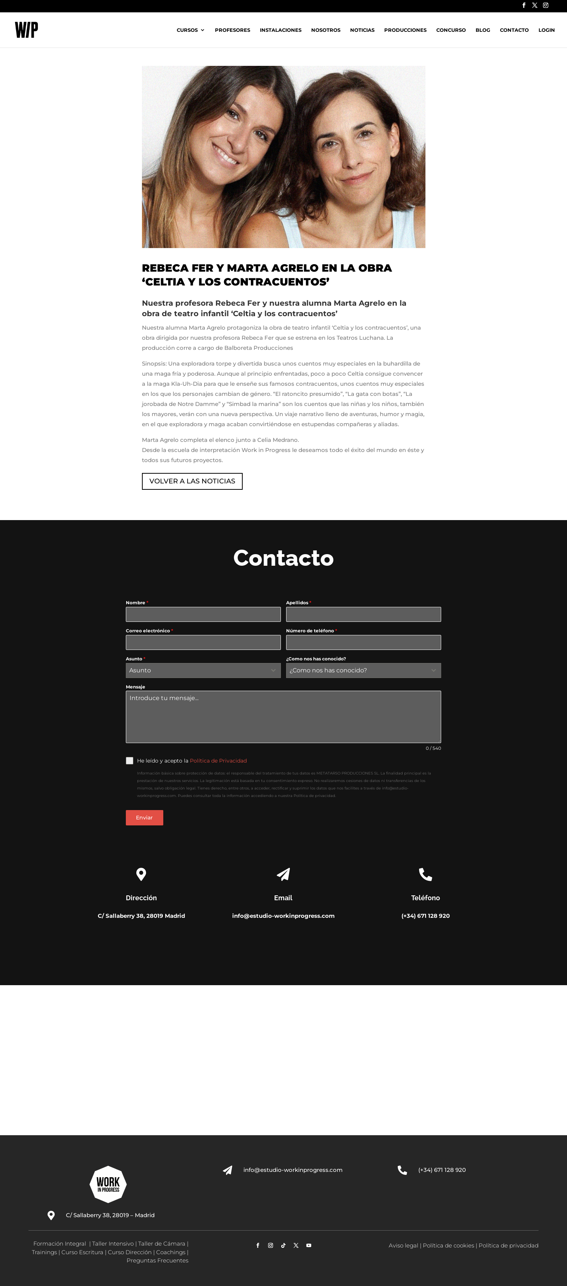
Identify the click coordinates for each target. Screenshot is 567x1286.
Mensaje (135, 687)
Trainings (44, 1252)
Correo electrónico (149, 630)
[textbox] (196, 670)
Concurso (451, 30)
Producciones (405, 30)
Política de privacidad (509, 1245)
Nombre (137, 602)
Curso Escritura (82, 1252)
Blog (483, 30)
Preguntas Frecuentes (157, 1260)
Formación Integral (60, 1243)
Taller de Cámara (161, 1243)
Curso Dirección (130, 1252)
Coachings (170, 1252)
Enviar (144, 817)
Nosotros (325, 30)
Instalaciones (280, 30)
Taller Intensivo (113, 1243)
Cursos (187, 30)
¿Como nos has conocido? (316, 659)
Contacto (514, 30)
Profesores (232, 30)
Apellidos (298, 602)
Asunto (135, 659)
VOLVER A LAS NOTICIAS (192, 481)
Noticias (362, 30)
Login (547, 30)
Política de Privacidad (218, 760)
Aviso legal (403, 1245)
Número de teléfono (311, 630)
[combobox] (203, 670)
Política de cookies (448, 1245)
